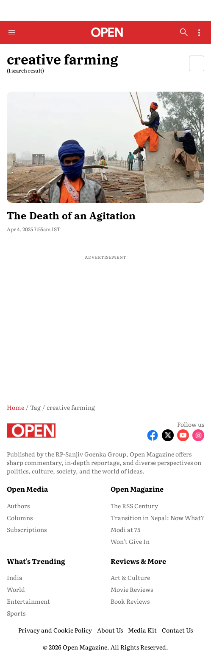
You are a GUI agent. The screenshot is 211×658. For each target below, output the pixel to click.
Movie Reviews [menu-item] (132, 589)
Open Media (27, 489)
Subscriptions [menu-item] (27, 529)
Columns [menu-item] (20, 517)
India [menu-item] (14, 577)
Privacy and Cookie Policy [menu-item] (55, 630)
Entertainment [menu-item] (28, 601)
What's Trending (36, 561)
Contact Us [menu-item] (177, 630)
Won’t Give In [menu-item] (130, 541)
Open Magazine (137, 489)
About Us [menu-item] (110, 630)
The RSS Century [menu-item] (134, 505)
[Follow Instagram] (198, 435)
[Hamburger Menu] (12, 33)
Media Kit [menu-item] (142, 630)
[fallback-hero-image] (105, 147)
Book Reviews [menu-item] (130, 601)
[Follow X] (168, 435)
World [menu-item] (16, 589)
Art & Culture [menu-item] (130, 577)
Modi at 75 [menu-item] (125, 529)
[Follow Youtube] (183, 435)
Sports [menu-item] (16, 613)
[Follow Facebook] (152, 435)
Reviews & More (138, 561)
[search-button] (184, 32)
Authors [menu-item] (18, 505)
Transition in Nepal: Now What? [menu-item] (157, 517)
